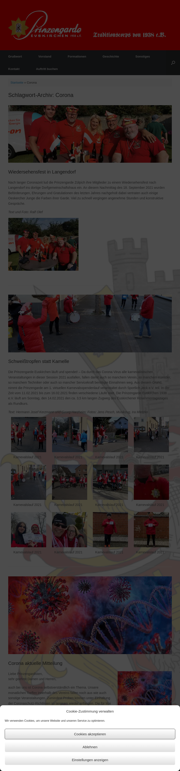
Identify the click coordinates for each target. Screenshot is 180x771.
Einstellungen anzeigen (90, 760)
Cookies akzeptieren (90, 734)
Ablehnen (89, 747)
